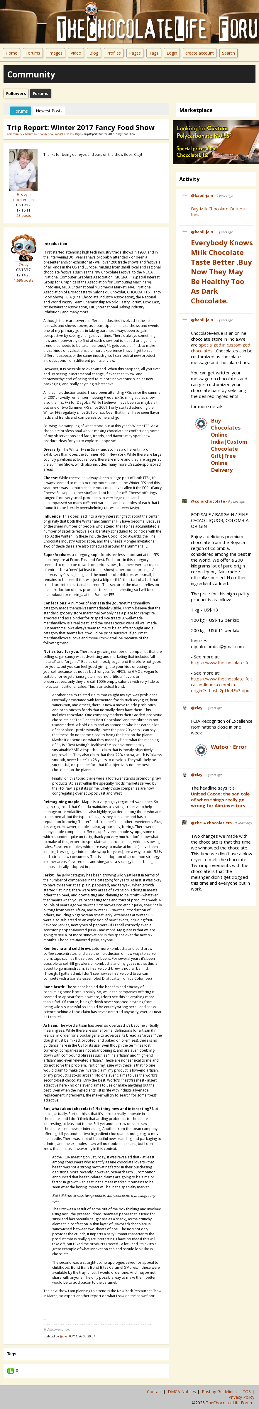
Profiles (113, 53)
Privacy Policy (241, 1397)
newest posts (49, 111)
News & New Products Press (55, 134)
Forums (33, 53)
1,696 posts (23, 280)
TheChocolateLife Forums (230, 1402)
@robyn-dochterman (23, 197)
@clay (23, 264)
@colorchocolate (208, 501)
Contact (155, 1391)
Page (78, 134)
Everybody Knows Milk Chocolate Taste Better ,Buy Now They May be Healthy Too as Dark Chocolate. (222, 271)
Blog (93, 53)
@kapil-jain (202, 195)
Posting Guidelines (220, 1391)
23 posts (23, 215)
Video (76, 53)
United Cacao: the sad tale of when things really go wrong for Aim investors (220, 799)
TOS (247, 1391)
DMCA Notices (182, 1391)
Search (228, 53)
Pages (135, 53)
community (14, 134)
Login (172, 53)
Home (11, 53)
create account (199, 53)
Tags (153, 53)
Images (55, 53)
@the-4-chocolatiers (211, 822)
